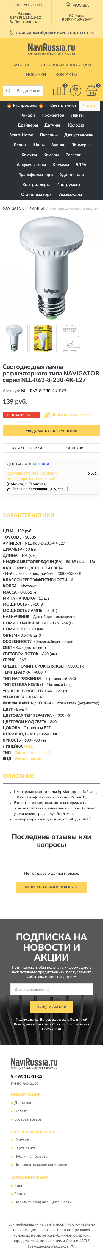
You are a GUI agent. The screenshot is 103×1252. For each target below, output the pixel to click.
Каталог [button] (21, 65)
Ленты (77, 115)
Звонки (58, 145)
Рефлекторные (28, 759)
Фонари (27, 115)
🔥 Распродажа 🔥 (25, 105)
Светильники (63, 105)
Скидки (20, 1194)
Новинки (36, 75)
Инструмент (68, 185)
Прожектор (52, 115)
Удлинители (72, 175)
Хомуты (29, 155)
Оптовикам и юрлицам (65, 65)
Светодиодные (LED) (33, 753)
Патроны (49, 135)
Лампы (89, 105)
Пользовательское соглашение (41, 1165)
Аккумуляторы (31, 165)
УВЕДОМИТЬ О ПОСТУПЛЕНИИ (51, 431)
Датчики (53, 125)
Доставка (22, 1103)
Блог (18, 1186)
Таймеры (81, 145)
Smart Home (21, 135)
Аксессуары (70, 195)
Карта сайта (25, 1149)
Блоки (20, 145)
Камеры (51, 155)
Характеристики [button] (27, 448)
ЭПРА (81, 165)
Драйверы (28, 125)
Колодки (76, 125)
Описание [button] (75, 448)
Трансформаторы (36, 175)
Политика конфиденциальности (43, 1202)
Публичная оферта (31, 1157)
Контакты (66, 75)
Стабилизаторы (36, 195)
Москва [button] (41, 464)
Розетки (74, 155)
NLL (29, 746)
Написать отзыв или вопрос (52, 887)
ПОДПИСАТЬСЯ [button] (51, 1007)
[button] (25, 21)
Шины (38, 145)
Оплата (20, 1111)
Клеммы (60, 165)
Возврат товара (28, 1119)
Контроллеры (36, 185)
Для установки (79, 135)
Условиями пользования (70, 1024)
